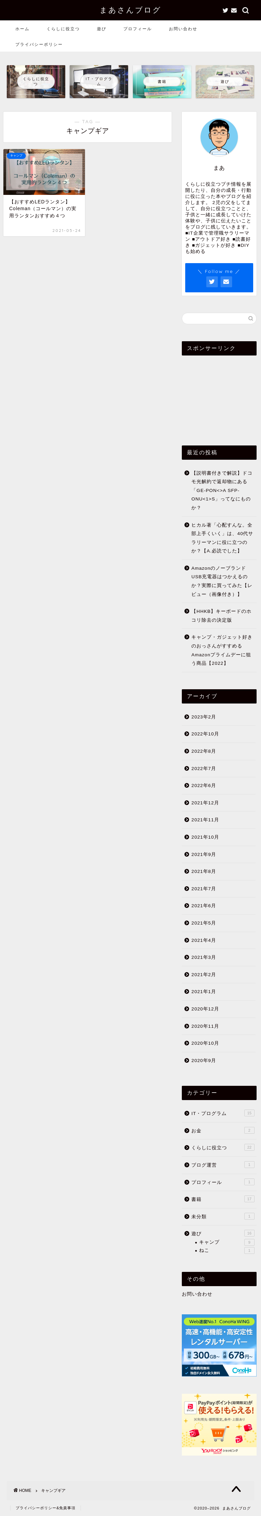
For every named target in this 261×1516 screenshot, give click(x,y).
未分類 (222, 1216)
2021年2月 (203, 974)
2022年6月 (203, 785)
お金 (222, 1130)
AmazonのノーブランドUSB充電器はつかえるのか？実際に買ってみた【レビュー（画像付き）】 (222, 581)
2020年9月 (203, 1060)
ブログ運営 (222, 1164)
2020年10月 (205, 1043)
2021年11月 (205, 819)
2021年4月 (203, 940)
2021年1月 (203, 991)
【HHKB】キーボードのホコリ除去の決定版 (221, 616)
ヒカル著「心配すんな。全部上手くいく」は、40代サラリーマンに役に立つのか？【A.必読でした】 (222, 538)
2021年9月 (203, 854)
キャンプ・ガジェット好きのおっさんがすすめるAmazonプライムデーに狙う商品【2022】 (222, 650)
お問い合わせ (183, 28)
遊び (101, 28)
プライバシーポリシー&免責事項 (45, 1508)
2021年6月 (203, 905)
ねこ (226, 1250)
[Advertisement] (219, 394)
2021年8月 (203, 871)
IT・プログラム (222, 1113)
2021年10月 (205, 837)
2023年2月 (203, 716)
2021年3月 (203, 957)
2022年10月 (205, 733)
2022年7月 (203, 768)
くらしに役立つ (63, 28)
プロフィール (137, 28)
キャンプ (226, 1242)
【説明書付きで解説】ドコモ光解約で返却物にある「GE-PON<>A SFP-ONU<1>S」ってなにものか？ (222, 490)
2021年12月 (205, 802)
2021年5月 (203, 923)
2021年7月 (203, 888)
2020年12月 (205, 1008)
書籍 (222, 1198)
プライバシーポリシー (39, 44)
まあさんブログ (130, 9)
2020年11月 (205, 1026)
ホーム (22, 28)
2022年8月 (203, 751)
